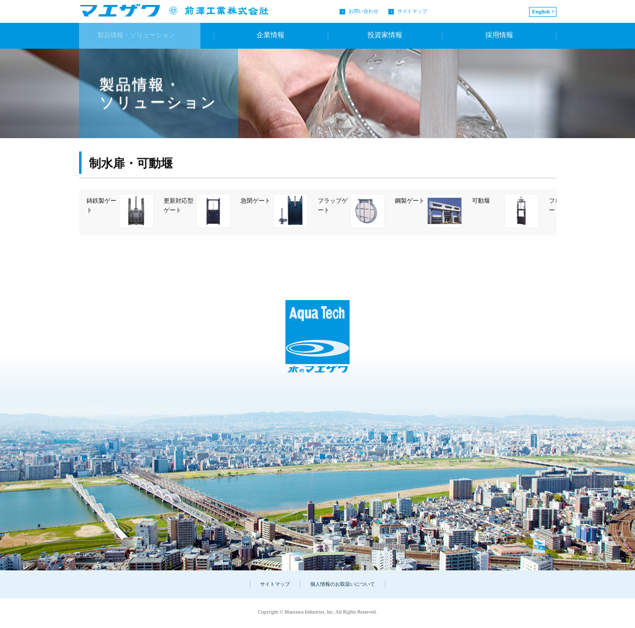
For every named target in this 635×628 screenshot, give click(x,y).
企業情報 (267, 35)
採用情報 (498, 35)
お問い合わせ (363, 11)
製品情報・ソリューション (144, 35)
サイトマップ (412, 11)
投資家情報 (382, 35)
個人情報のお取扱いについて (342, 584)
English (540, 11)
